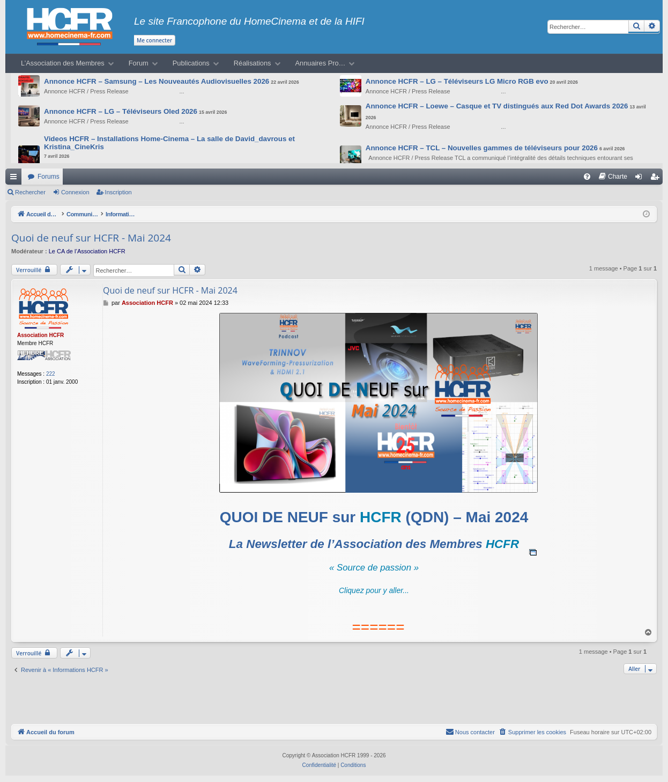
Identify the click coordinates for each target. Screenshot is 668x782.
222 (50, 374)
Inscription (118, 192)
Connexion (75, 192)
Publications (191, 63)
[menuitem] (587, 177)
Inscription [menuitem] (657, 179)
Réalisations (252, 63)
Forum (139, 63)
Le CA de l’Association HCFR (87, 251)
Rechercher (30, 192)
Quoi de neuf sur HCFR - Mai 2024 (91, 238)
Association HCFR (40, 335)
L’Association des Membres (63, 63)
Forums (49, 176)
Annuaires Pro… (320, 63)
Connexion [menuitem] (641, 179)
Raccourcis (15, 179)
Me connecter (154, 40)
